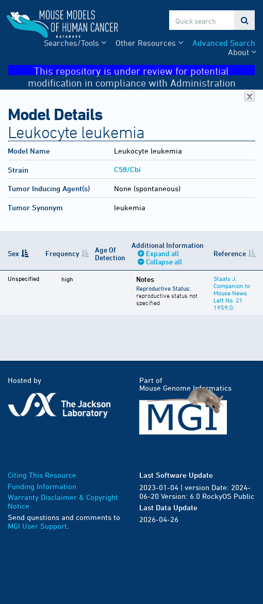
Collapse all (164, 261)
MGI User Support (37, 526)
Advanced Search (223, 42)
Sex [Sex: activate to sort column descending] (13, 253)
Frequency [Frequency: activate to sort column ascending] (62, 253)
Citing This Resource (42, 475)
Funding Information (42, 486)
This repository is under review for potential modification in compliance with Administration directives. (141, 70)
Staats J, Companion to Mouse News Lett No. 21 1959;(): (231, 293)
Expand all (162, 253)
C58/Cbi (127, 169)
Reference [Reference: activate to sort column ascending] (229, 253)
